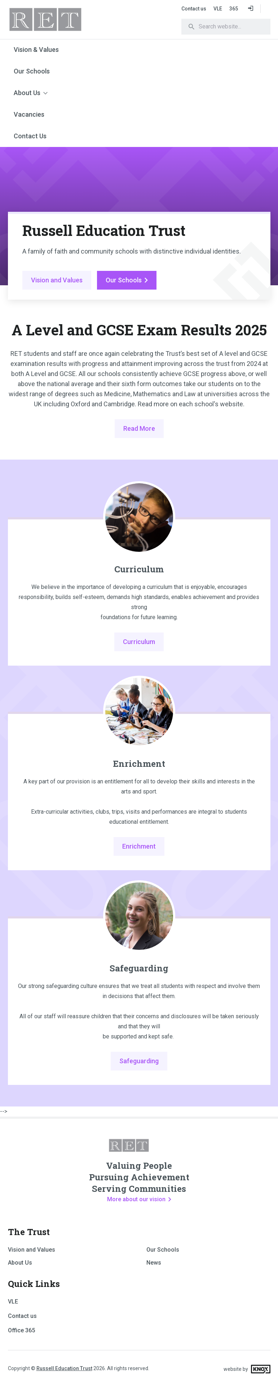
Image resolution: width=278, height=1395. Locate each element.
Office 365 (21, 1330)
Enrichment (139, 763)
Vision (57, 280)
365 (233, 9)
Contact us (193, 9)
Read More (139, 428)
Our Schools (32, 71)
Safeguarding (139, 968)
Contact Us (30, 136)
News (153, 1262)
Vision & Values (36, 49)
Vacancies (29, 114)
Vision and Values (31, 1249)
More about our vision (139, 1199)
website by (247, 1369)
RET (64, 19)
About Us (27, 93)
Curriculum (139, 569)
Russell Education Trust (64, 1368)
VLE (217, 9)
